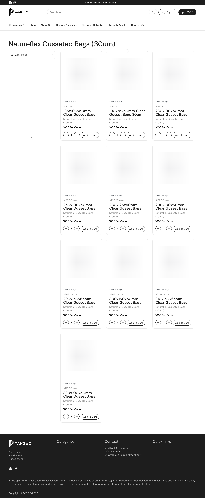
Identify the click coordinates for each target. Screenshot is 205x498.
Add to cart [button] (90, 135)
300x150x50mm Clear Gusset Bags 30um (125, 302)
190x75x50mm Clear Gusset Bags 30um (127, 112)
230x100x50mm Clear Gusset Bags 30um (171, 114)
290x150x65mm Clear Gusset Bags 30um (79, 302)
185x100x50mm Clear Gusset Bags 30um (79, 114)
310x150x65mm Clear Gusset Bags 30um (171, 302)
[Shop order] (32, 55)
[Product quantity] (71, 134)
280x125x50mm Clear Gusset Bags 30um (125, 208)
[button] (187, 12)
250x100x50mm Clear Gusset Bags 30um (79, 208)
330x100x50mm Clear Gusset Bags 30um (79, 396)
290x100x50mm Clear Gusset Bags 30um (171, 208)
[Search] (153, 12)
